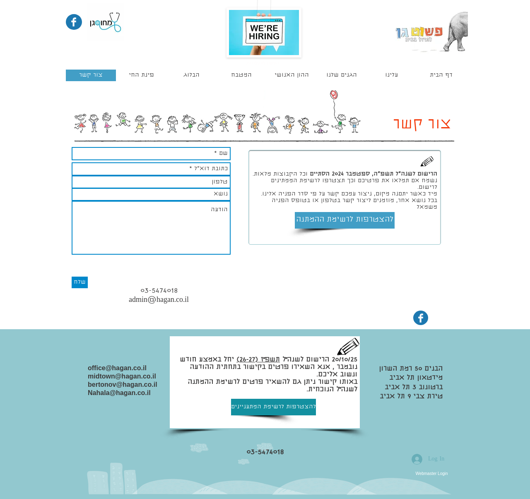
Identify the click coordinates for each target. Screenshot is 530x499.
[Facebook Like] (74, 340)
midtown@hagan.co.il (122, 376)
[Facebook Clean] (73, 22)
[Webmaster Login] (431, 473)
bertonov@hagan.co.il (122, 384)
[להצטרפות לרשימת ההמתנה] (345, 220)
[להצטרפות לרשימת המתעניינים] (273, 407)
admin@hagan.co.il (159, 300)
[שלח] (80, 282)
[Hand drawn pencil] (427, 161)
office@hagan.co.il (117, 367)
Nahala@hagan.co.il (119, 392)
